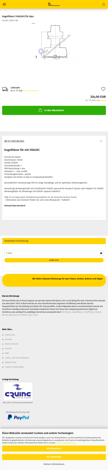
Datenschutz (10, 362)
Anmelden (54, 260)
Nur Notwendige (54, 457)
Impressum (10, 335)
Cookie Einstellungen (14, 367)
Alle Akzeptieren (54, 448)
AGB (7, 353)
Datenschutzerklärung (65, 443)
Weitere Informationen (54, 464)
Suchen (8, 348)
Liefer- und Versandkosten (17, 358)
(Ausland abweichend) (31, 91)
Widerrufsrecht (11, 344)
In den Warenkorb (51, 110)
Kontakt (8, 339)
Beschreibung (14, 141)
